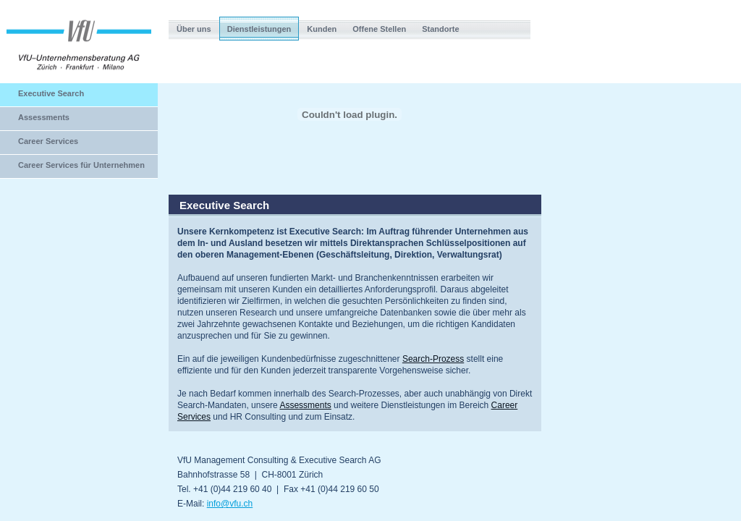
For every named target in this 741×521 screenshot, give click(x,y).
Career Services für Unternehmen (81, 165)
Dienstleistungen (259, 29)
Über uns (194, 29)
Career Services (48, 141)
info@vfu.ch (230, 504)
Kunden (321, 29)
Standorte (440, 29)
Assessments (43, 117)
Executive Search (51, 93)
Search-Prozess (433, 359)
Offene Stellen (379, 29)
